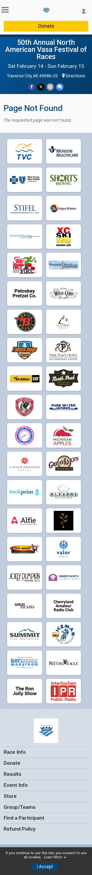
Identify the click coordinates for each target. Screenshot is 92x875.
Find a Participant (24, 818)
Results (12, 774)
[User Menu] (83, 10)
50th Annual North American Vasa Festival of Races (46, 49)
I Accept (45, 866)
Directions (75, 75)
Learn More (55, 857)
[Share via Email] (50, 86)
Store (10, 796)
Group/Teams (20, 807)
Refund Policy (20, 829)
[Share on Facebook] (31, 86)
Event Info (16, 785)
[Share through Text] (60, 86)
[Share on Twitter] (40, 86)
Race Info (15, 752)
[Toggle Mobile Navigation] (5, 10)
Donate (46, 26)
